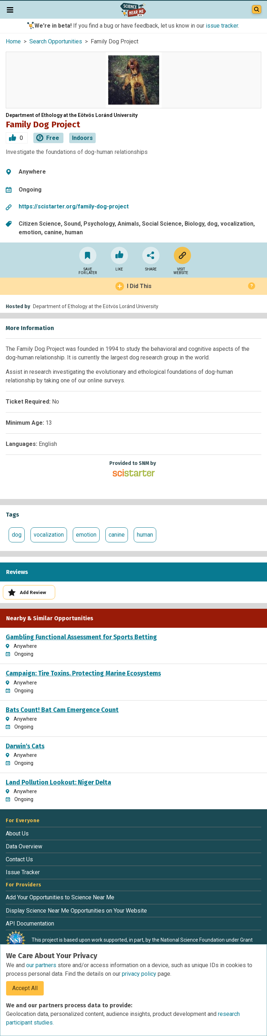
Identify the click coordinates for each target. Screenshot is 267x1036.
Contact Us (19, 859)
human (145, 534)
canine (117, 534)
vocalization (49, 534)
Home (13, 41)
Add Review (27, 592)
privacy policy (140, 973)
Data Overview (24, 846)
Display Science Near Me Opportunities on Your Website (76, 910)
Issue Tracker (23, 872)
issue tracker (222, 25)
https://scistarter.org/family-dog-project (74, 206)
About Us (17, 833)
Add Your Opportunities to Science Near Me (60, 897)
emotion (86, 534)
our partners (42, 965)
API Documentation (30, 923)
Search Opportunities (55, 41)
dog (17, 534)
